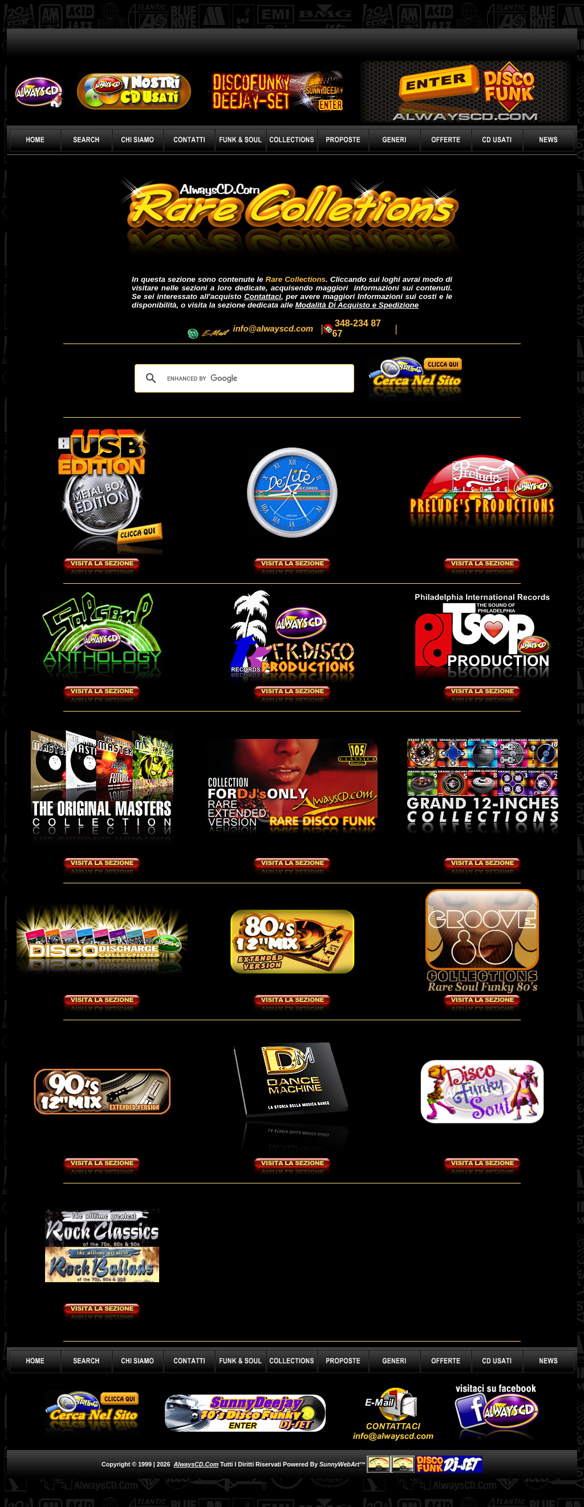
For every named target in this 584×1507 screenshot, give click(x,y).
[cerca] (242, 378)
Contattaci (262, 296)
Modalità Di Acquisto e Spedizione (357, 305)
